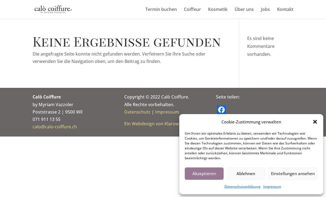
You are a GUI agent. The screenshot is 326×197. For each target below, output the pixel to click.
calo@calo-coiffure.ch (55, 127)
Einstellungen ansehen (293, 173)
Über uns (244, 9)
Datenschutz (137, 112)
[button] (315, 121)
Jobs (265, 9)
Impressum (272, 186)
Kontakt (285, 9)
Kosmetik (217, 9)
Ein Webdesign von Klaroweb (154, 124)
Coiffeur (192, 9)
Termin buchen (161, 9)
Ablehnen (245, 173)
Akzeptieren (204, 173)
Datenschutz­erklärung (242, 186)
